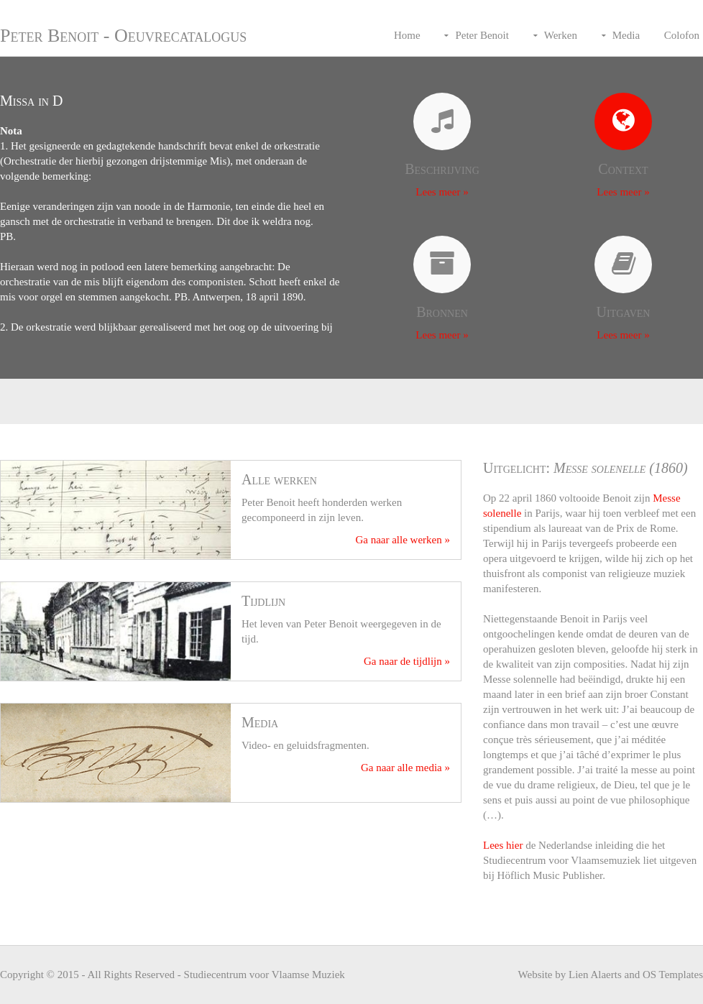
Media (626, 35)
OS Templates (673, 974)
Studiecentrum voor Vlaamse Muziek (264, 974)
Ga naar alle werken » (402, 539)
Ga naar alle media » (405, 767)
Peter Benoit (482, 35)
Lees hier (503, 845)
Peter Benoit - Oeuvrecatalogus (123, 35)
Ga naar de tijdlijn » (407, 661)
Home (407, 35)
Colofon (681, 35)
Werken (560, 35)
